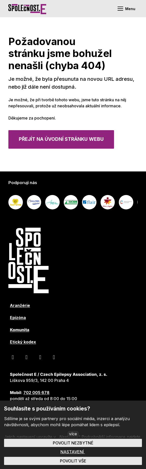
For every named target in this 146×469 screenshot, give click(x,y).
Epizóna (18, 317)
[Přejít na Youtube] (26, 357)
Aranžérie (20, 305)
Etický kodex (23, 341)
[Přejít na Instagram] (54, 357)
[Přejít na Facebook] (12, 357)
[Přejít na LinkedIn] (40, 357)
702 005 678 (36, 392)
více (73, 433)
